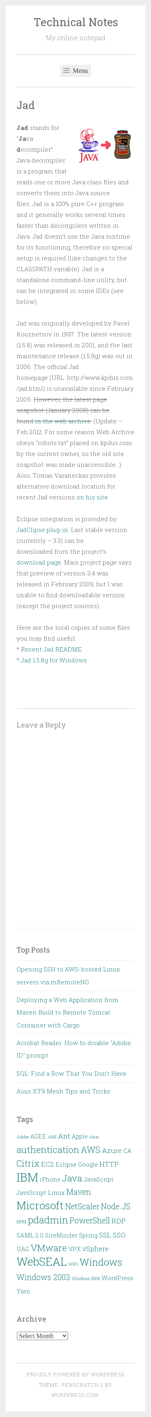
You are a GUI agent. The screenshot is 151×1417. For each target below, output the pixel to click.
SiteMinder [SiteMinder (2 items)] (61, 1235)
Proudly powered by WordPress (75, 1374)
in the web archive (63, 421)
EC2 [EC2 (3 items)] (47, 1164)
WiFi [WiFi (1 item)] (73, 1264)
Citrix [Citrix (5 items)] (28, 1163)
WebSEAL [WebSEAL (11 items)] (42, 1261)
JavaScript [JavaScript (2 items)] (99, 1179)
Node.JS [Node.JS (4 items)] (115, 1206)
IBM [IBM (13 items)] (27, 1177)
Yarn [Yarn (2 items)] (23, 1291)
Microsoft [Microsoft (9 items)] (40, 1205)
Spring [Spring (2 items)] (88, 1235)
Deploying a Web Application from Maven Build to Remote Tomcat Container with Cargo (67, 1012)
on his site (92, 497)
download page (39, 562)
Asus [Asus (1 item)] (94, 1137)
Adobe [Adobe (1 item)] (23, 1137)
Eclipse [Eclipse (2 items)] (66, 1164)
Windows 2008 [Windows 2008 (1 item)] (86, 1278)
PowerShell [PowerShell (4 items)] (90, 1220)
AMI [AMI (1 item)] (52, 1137)
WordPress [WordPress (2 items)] (117, 1278)
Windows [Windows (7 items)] (100, 1262)
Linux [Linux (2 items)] (56, 1192)
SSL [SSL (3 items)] (105, 1235)
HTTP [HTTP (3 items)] (109, 1164)
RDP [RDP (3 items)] (119, 1220)
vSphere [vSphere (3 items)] (95, 1248)
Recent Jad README (51, 649)
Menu (75, 70)
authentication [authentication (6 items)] (48, 1149)
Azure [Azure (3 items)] (112, 1150)
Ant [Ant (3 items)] (64, 1136)
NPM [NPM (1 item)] (21, 1222)
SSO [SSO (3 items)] (119, 1235)
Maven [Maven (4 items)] (78, 1192)
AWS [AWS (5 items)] (90, 1149)
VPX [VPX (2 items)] (74, 1249)
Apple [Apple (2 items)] (80, 1136)
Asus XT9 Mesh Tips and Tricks (63, 1091)
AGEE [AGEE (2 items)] (38, 1136)
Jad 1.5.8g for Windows (54, 660)
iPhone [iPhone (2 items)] (50, 1179)
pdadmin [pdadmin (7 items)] (48, 1219)
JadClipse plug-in (42, 530)
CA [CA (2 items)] (127, 1151)
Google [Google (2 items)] (88, 1164)
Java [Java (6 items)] (72, 1178)
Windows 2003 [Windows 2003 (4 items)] (43, 1277)
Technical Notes (75, 22)
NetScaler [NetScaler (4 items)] (82, 1206)
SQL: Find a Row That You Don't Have (71, 1073)
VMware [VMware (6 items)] (49, 1248)
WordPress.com (75, 1395)
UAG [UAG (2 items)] (23, 1249)
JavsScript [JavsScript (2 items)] (31, 1192)
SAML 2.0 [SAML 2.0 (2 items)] (30, 1235)
